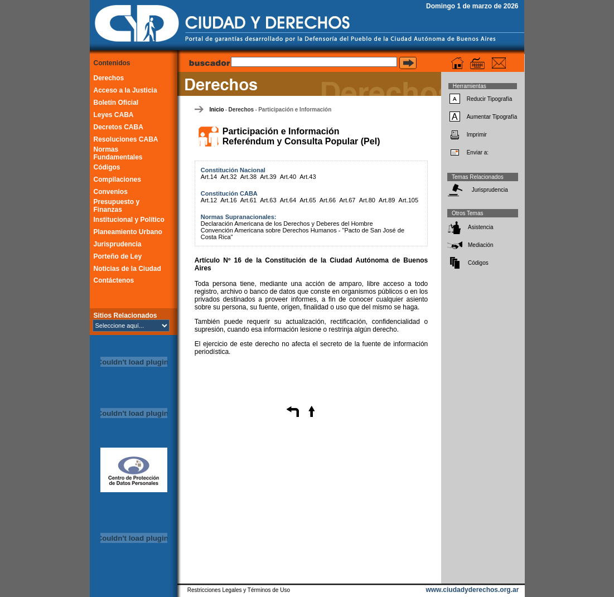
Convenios (111, 192)
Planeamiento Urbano (128, 232)
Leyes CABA (114, 115)
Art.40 (288, 176)
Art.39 (268, 176)
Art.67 (347, 200)
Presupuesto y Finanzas (117, 205)
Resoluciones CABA (126, 139)
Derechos (109, 78)
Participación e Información (294, 109)
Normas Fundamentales (118, 153)
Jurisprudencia (118, 244)
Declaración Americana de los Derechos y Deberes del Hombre (287, 223)
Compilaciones (117, 179)
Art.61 (248, 200)
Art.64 (288, 200)
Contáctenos (114, 280)
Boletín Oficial (116, 102)
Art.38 (248, 176)
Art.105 (408, 200)
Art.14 (209, 176)
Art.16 (228, 200)
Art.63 (268, 200)
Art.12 (209, 200)
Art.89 (387, 200)
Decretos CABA (118, 127)
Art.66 (328, 200)
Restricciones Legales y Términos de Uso (238, 590)
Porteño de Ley (118, 256)
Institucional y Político (129, 220)
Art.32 (228, 176)
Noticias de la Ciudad (127, 269)
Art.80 (367, 200)
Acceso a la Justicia (125, 90)
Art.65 (307, 200)
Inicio (216, 109)
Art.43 (307, 176)
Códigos (107, 167)
